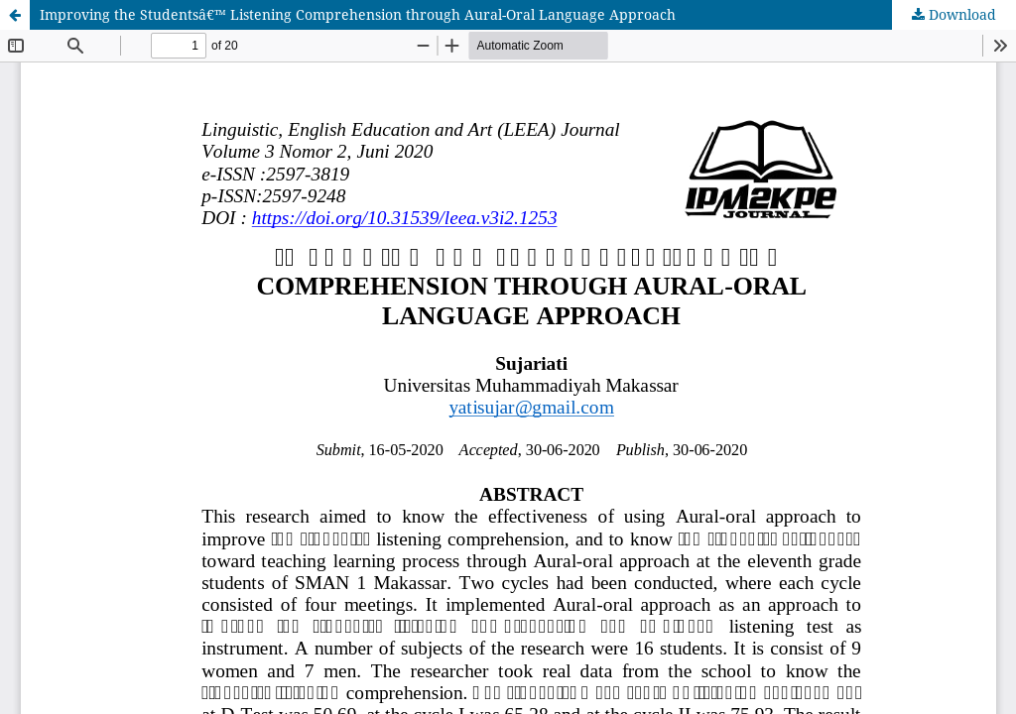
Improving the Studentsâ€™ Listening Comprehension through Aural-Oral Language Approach (358, 14)
